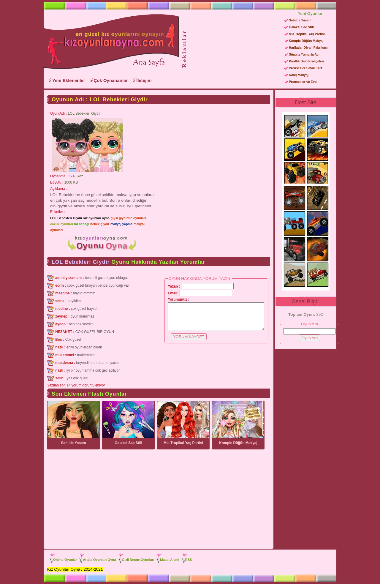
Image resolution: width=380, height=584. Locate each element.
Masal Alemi (169, 559)
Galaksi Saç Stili (301, 27)
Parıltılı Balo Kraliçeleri (306, 61)
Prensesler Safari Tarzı (306, 68)
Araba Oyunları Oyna (99, 559)
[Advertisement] (233, 48)
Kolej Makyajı (299, 75)
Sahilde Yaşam (300, 20)
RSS (188, 559)
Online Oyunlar (65, 559)
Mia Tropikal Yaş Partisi (307, 34)
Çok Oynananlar (111, 80)
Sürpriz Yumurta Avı (304, 54)
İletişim (144, 80)
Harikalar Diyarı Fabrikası (308, 47)
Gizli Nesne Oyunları (138, 559)
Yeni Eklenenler (68, 80)
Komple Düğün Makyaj (306, 40)
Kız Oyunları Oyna (110, 42)
